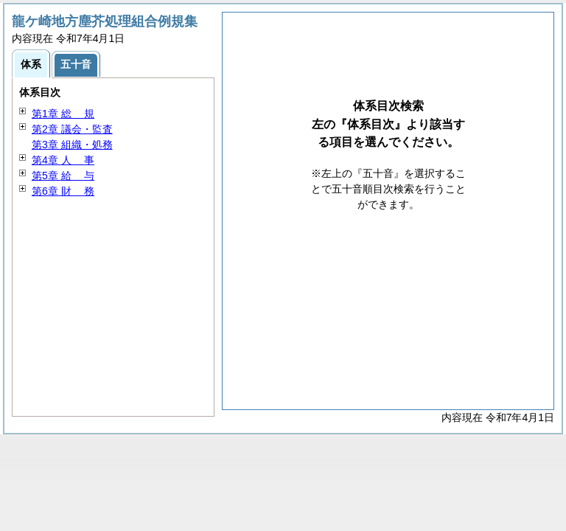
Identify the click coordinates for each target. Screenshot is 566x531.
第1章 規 (63, 113)
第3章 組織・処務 (72, 144)
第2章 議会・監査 (72, 129)
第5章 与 (63, 175)
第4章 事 (63, 160)
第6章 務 (63, 191)
